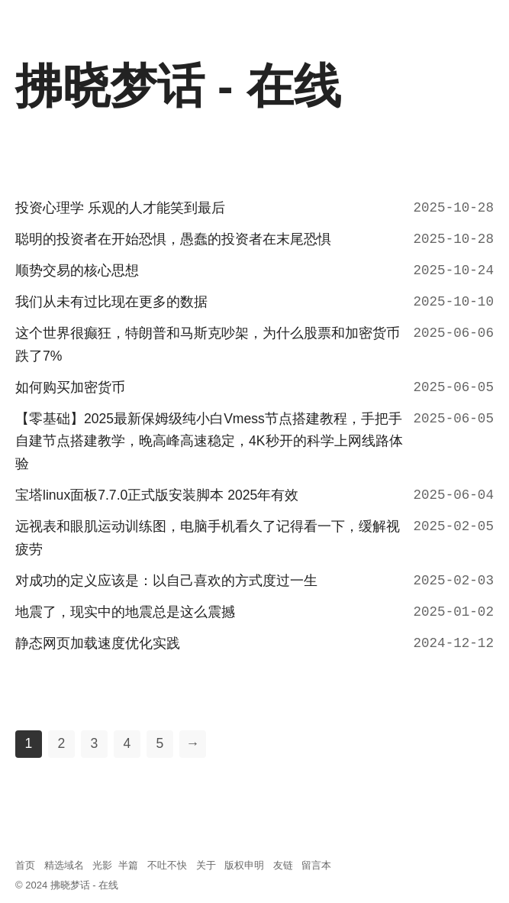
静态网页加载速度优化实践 (97, 643)
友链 (283, 865)
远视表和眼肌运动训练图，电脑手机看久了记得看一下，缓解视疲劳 (207, 538)
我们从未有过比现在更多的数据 (111, 301)
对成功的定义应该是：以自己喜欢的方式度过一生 (166, 580)
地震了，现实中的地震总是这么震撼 (125, 612)
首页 (25, 865)
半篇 (128, 865)
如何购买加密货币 (70, 387)
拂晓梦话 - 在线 (84, 885)
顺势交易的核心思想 (77, 270)
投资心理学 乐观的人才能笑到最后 (120, 207)
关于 (206, 865)
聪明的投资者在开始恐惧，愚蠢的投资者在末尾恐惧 (173, 239)
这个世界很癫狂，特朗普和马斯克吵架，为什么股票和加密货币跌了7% (207, 344)
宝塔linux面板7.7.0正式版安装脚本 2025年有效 (156, 495)
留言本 (316, 865)
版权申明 (244, 865)
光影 (102, 865)
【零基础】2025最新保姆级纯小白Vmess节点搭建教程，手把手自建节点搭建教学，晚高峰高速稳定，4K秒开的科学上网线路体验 (209, 441)
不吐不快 (167, 865)
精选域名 (64, 865)
